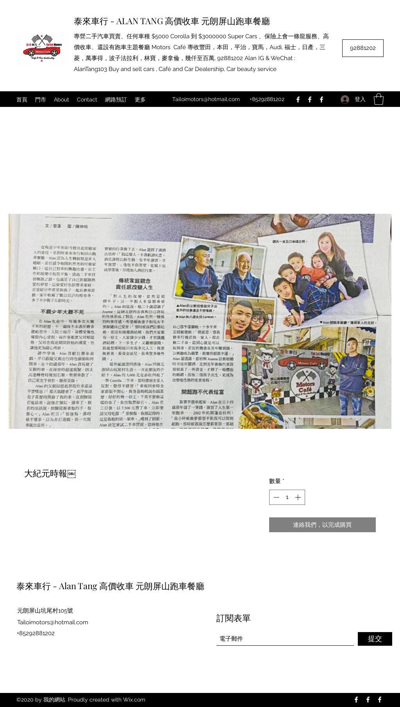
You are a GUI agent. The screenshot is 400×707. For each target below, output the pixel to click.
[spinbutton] (286, 497)
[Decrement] (275, 497)
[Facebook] (298, 99)
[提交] (375, 639)
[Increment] (298, 497)
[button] (379, 99)
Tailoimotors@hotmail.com (206, 99)
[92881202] (363, 48)
